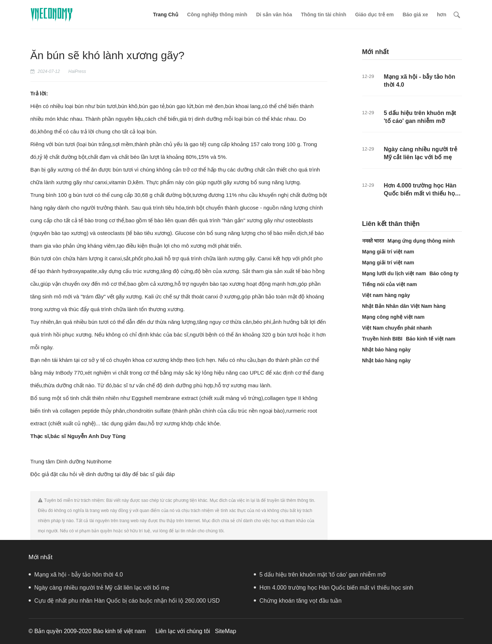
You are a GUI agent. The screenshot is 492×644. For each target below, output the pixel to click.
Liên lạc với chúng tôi (183, 631)
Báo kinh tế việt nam (430, 339)
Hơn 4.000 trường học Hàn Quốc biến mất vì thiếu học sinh (421, 192)
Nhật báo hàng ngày (386, 349)
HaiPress (77, 71)
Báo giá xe (415, 14)
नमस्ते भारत (373, 241)
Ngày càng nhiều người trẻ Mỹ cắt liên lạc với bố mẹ (99, 588)
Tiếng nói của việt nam (389, 284)
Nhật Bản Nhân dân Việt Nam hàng (404, 306)
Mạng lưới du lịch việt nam (394, 273)
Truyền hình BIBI (382, 339)
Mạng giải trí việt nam (388, 252)
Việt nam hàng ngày (386, 295)
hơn (441, 14)
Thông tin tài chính (323, 14)
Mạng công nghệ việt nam (393, 317)
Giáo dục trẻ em (374, 14)
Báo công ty (443, 273)
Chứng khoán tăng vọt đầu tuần (298, 601)
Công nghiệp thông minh (217, 14)
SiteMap (225, 631)
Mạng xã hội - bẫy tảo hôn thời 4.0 (76, 574)
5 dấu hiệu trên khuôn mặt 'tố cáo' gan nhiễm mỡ (320, 574)
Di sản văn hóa (274, 14)
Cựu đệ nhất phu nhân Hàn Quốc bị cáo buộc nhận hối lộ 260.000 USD (124, 601)
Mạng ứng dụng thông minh (421, 241)
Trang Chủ (165, 14)
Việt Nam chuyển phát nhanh (397, 328)
